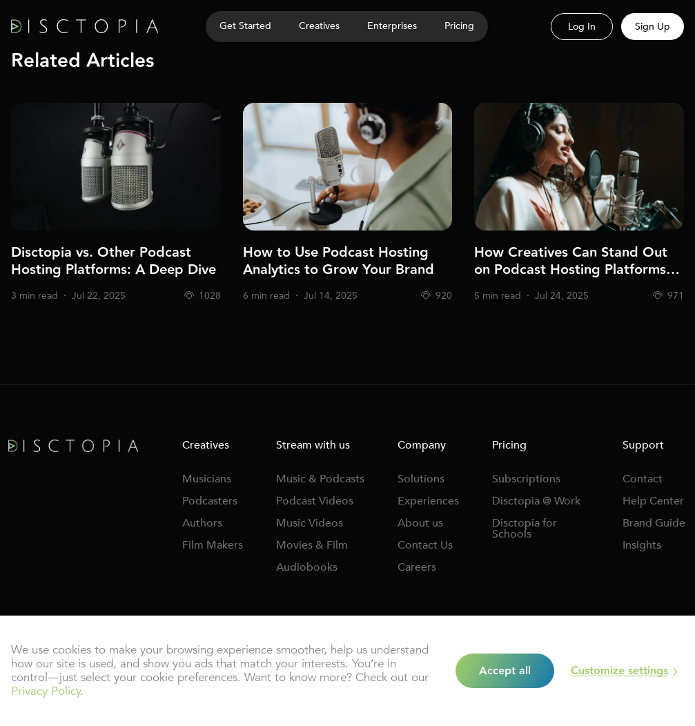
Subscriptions (526, 479)
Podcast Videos (314, 501)
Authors (202, 523)
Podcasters (209, 501)
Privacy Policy (45, 691)
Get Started (245, 25)
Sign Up (652, 26)
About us (420, 523)
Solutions (421, 479)
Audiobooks (306, 567)
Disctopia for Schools (524, 529)
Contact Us (425, 545)
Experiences (428, 501)
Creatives (319, 25)
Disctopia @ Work (536, 501)
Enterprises (392, 25)
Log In (582, 26)
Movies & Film (312, 545)
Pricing (459, 25)
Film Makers (212, 545)
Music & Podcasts (320, 479)
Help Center (653, 501)
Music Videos (309, 523)
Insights (642, 545)
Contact (643, 479)
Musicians (206, 479)
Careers (417, 567)
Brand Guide (654, 523)
